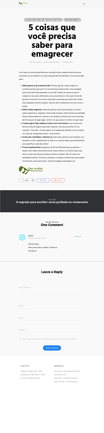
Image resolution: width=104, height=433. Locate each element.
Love (28, 180)
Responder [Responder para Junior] (77, 236)
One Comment (67, 62)
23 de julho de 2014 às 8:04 (36, 238)
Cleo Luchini (36, 62)
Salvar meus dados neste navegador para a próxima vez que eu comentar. (48, 339)
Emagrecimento (72, 20)
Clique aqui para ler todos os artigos (43, 20)
